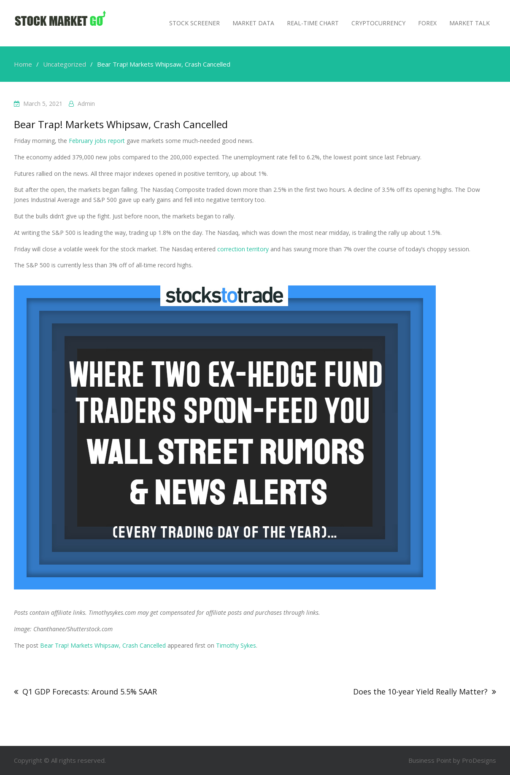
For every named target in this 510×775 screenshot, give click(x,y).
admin (86, 104)
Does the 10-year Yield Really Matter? (420, 691)
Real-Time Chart (313, 23)
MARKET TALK (469, 23)
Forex (427, 23)
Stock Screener (194, 23)
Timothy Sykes (236, 645)
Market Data (253, 23)
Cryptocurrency (378, 23)
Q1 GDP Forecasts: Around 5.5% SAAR (89, 691)
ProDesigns (479, 760)
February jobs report (97, 141)
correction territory (243, 249)
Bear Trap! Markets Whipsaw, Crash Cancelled (103, 645)
